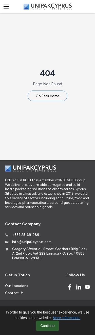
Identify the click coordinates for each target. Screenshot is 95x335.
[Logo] (48, 7)
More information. (66, 318)
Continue (47, 326)
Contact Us (14, 293)
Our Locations (16, 286)
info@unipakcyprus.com (31, 242)
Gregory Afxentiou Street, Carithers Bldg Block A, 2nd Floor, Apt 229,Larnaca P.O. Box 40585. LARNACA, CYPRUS (49, 253)
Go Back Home (47, 96)
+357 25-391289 (25, 235)
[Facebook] (69, 287)
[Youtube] (87, 287)
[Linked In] (78, 286)
